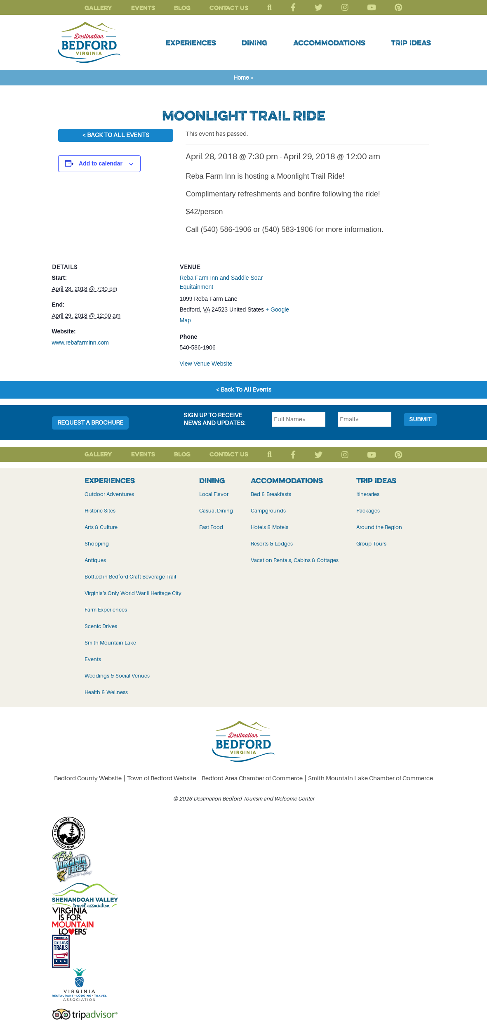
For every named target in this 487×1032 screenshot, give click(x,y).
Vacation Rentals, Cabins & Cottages (295, 560)
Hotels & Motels (269, 527)
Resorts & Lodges (272, 544)
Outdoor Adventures (109, 494)
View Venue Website (206, 363)
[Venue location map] (351, 308)
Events (143, 8)
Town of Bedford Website (161, 778)
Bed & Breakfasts (271, 494)
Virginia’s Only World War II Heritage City (133, 593)
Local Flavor (213, 494)
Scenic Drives (101, 626)
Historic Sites (100, 511)
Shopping (97, 544)
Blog (182, 8)
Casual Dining (216, 511)
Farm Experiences (106, 610)
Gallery (98, 8)
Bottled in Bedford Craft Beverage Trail (130, 577)
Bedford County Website (88, 778)
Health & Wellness (106, 692)
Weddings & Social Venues (117, 676)
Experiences (191, 42)
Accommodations (329, 42)
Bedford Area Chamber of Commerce (252, 778)
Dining (254, 42)
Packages (368, 511)
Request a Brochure (90, 422)
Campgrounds (268, 511)
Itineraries (367, 494)
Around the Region (379, 527)
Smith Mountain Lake (110, 643)
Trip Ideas (411, 42)
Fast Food (211, 527)
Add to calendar (100, 163)
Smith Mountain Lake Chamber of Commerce (370, 778)
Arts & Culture (101, 527)
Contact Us (228, 8)
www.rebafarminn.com (80, 342)
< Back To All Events (115, 135)
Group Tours (371, 544)
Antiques (95, 560)
